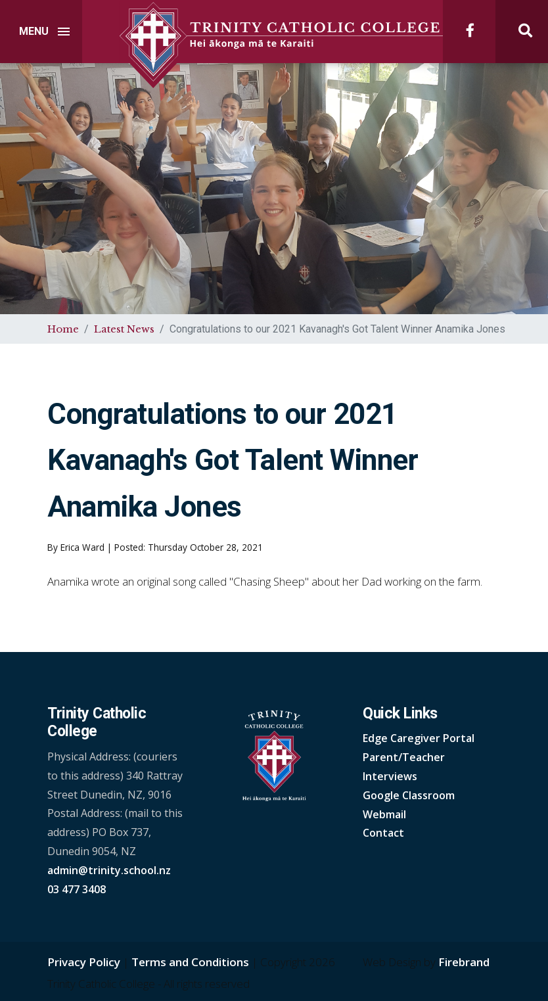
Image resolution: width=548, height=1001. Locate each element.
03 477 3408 (76, 889)
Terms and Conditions (190, 961)
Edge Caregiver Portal (418, 738)
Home (63, 329)
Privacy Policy (83, 961)
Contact (383, 833)
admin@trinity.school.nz (109, 870)
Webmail (384, 814)
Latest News (124, 329)
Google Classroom (409, 795)
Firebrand (464, 961)
